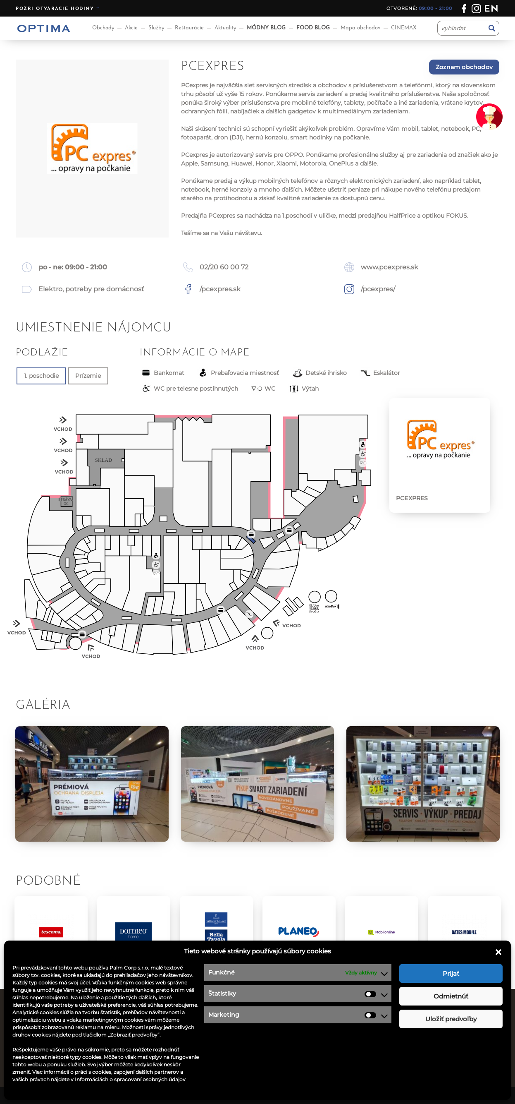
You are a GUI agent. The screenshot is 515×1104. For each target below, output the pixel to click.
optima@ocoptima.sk (435, 1051)
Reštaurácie (189, 28)
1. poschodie (41, 375)
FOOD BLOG (313, 28)
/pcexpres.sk (220, 289)
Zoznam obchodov (464, 67)
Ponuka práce (284, 1020)
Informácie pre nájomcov (178, 1062)
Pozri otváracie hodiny (55, 9)
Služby (156, 28)
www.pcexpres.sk (389, 267)
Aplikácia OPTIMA (166, 1072)
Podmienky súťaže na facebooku (312, 1051)
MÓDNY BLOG (266, 28)
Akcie (131, 28)
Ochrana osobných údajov (303, 1040)
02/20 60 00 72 (224, 267)
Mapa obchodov (360, 28)
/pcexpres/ (378, 289)
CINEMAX (404, 28)
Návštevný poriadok (293, 1062)
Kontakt (276, 1030)
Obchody (103, 28)
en (491, 9)
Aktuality (225, 28)
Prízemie (88, 375)
